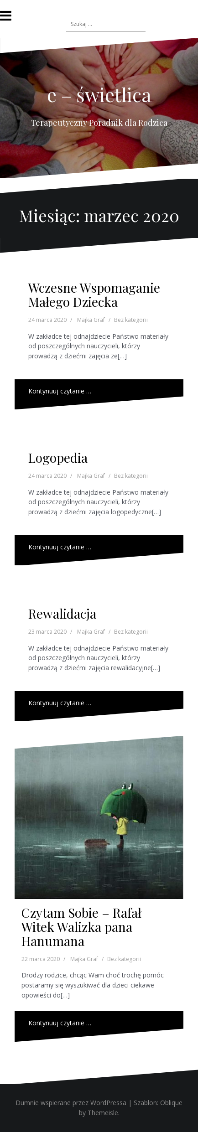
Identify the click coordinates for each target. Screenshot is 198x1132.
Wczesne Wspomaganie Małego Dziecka (94, 294)
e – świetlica (99, 94)
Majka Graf (91, 320)
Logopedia (58, 457)
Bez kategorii (131, 320)
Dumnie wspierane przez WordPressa (71, 1102)
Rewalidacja (62, 613)
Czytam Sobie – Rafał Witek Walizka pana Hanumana (81, 926)
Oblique (171, 1102)
